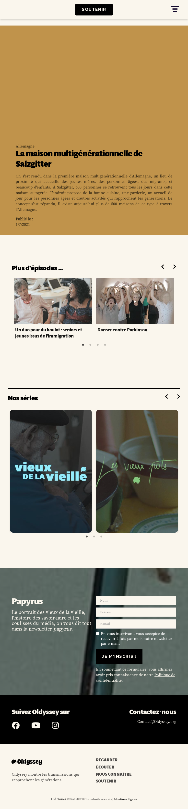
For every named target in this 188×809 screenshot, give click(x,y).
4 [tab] (105, 344)
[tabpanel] (53, 309)
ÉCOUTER (105, 767)
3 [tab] (97, 344)
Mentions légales (125, 799)
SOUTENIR (94, 9)
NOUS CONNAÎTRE (114, 774)
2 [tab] (90, 344)
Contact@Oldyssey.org (156, 721)
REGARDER (107, 760)
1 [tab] (83, 344)
